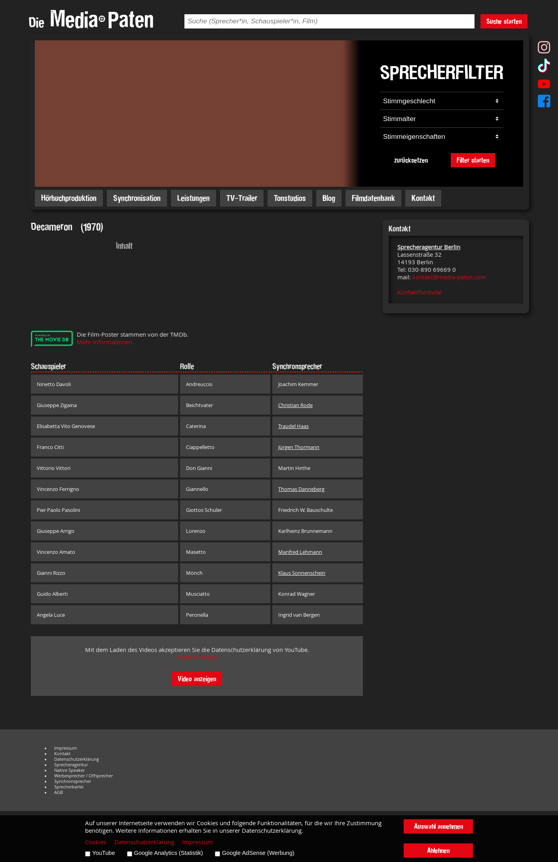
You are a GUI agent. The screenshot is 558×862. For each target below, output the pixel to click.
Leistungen (193, 198)
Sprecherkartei (69, 787)
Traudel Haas (293, 426)
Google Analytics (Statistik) (168, 853)
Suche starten (504, 21)
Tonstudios (290, 198)
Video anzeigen (197, 679)
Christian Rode (295, 405)
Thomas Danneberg (301, 489)
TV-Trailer (241, 198)
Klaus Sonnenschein (301, 572)
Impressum (65, 748)
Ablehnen (438, 850)
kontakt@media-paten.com (449, 277)
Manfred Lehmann (300, 551)
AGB (58, 792)
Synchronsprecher (72, 781)
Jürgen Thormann (298, 447)
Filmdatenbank (373, 198)
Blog (329, 198)
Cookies (95, 842)
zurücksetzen (411, 160)
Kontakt (423, 198)
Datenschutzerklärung (76, 759)
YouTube (103, 853)
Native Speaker (69, 770)
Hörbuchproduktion (69, 198)
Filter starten (473, 160)
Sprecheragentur (71, 764)
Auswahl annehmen (438, 826)
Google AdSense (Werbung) (258, 853)
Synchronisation (137, 198)
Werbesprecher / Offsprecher (83, 776)
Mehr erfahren (197, 657)
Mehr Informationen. (105, 342)
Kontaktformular (419, 292)
